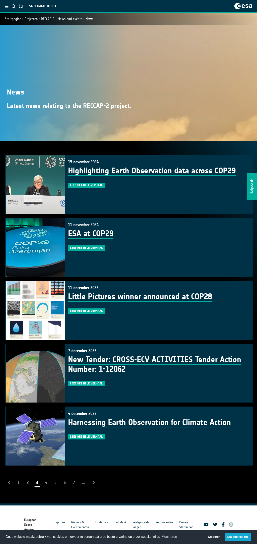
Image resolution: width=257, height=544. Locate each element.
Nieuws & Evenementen (80, 524)
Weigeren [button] (213, 536)
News (89, 19)
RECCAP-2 (48, 19)
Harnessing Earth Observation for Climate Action (149, 422)
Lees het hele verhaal (86, 185)
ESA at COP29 (90, 233)
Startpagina (13, 19)
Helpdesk (120, 522)
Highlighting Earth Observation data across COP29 (152, 171)
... (83, 482)
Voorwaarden (164, 522)
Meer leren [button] (169, 536)
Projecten (31, 19)
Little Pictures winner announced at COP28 (140, 296)
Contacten (101, 522)
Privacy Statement (186, 524)
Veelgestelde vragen (141, 524)
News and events (70, 19)
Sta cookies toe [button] (238, 536)
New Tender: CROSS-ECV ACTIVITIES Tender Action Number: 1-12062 (154, 364)
